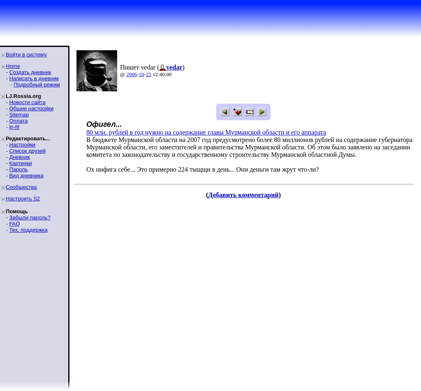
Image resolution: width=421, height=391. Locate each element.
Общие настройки (31, 108)
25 (148, 74)
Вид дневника (26, 175)
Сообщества (21, 187)
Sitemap (19, 115)
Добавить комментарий (243, 194)
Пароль (18, 169)
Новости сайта (27, 102)
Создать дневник (30, 72)
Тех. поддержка (28, 230)
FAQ (14, 224)
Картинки (20, 163)
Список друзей (27, 151)
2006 (131, 74)
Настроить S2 (23, 199)
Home (13, 66)
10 (141, 74)
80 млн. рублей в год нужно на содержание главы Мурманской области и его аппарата (206, 132)
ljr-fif (14, 127)
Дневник (19, 157)
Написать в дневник (33, 78)
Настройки (22, 145)
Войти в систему (26, 54)
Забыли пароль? (29, 217)
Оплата (18, 121)
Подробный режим (37, 84)
